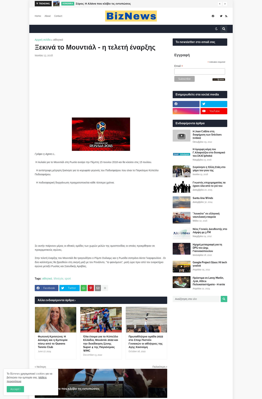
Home (38, 16)
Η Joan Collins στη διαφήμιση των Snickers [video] (207, 134)
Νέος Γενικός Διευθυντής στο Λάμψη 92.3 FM (210, 231)
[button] (220, 4)
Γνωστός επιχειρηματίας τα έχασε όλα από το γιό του (209, 184)
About (48, 16)
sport (68, 278)
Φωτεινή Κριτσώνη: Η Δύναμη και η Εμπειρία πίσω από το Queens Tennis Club (52, 342)
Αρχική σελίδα (43, 39)
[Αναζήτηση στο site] (196, 299)
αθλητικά (58, 39)
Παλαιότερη (158, 366)
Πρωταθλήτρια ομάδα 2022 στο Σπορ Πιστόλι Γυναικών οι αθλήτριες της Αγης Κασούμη (146, 342)
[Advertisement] (101, 87)
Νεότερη (41, 366)
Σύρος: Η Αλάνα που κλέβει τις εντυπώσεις (103, 3)
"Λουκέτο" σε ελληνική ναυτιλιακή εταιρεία (206, 215)
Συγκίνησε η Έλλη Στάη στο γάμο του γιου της (209, 169)
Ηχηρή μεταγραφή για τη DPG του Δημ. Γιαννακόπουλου (207, 248)
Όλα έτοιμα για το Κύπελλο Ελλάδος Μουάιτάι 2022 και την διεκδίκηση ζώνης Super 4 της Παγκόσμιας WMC (100, 343)
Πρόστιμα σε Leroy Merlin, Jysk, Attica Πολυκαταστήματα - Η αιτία (209, 281)
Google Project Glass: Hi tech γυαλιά (210, 264)
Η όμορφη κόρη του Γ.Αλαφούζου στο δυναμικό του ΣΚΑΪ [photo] (209, 152)
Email (178, 66)
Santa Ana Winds (203, 198)
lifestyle (58, 278)
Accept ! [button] (15, 389)
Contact (58, 16)
